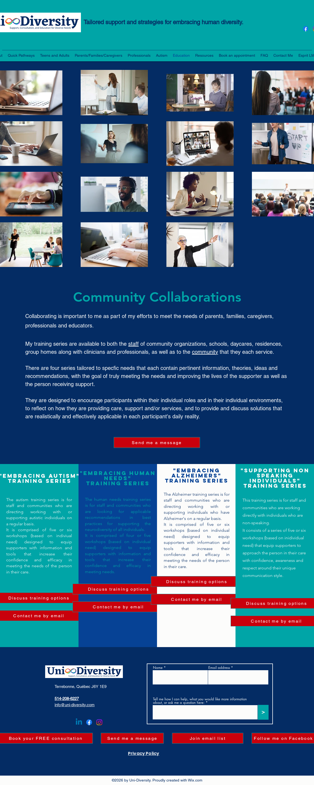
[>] (263, 712)
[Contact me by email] (119, 606)
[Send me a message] (157, 442)
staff (133, 344)
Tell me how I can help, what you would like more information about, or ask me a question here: (200, 700)
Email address (219, 667)
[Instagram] (99, 722)
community (205, 352)
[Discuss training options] (119, 589)
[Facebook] (305, 28)
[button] (21, 55)
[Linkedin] (79, 722)
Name (158, 667)
